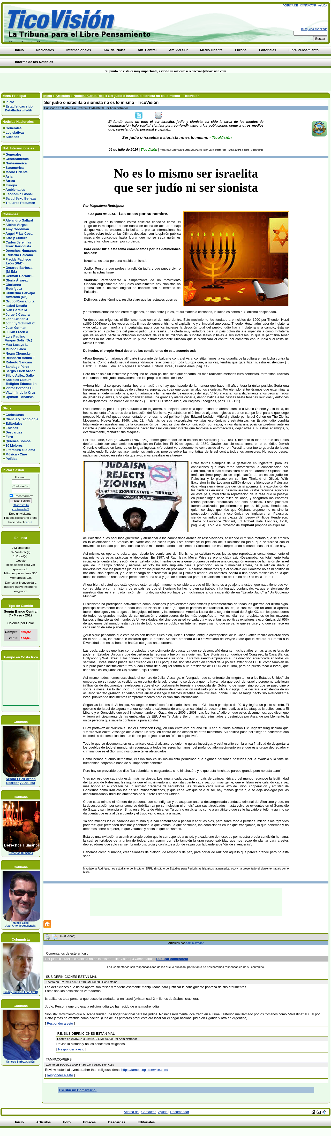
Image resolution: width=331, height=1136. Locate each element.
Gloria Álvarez (17, 280)
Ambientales (15, 190)
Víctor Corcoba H (19, 388)
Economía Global (19, 194)
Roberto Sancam (19, 362)
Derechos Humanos (21, 251)
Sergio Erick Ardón (20, 371)
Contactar (308, 5)
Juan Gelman (16, 328)
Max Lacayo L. (17, 345)
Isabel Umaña (16, 306)
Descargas (14, 432)
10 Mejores (14, 445)
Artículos (63, 96)
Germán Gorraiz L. (20, 276)
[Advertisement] (79, 82)
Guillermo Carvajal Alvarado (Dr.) (19, 295)
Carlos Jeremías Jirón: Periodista (17, 244)
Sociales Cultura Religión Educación (19, 382)
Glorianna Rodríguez (12, 287)
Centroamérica (17, 159)
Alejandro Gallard (19, 220)
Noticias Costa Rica (88, 96)
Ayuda (322, 5)
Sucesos (12, 137)
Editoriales (14, 423)
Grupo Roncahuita (20, 301)
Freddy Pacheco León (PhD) (17, 261)
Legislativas (15, 132)
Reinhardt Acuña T (20, 358)
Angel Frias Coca (19, 233)
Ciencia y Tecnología (22, 419)
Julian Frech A (17, 332)
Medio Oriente (17, 172)
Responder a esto (60, 1023)
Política (12, 459)
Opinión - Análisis (20, 397)
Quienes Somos (18, 441)
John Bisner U (17, 319)
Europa (11, 185)
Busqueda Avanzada (314, 29)
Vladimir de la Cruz (20, 392)
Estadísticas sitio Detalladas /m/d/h (18, 108)
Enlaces (12, 428)
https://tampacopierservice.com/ (144, 1070)
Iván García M (16, 310)
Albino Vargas (16, 225)
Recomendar (179, 1112)
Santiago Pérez (17, 367)
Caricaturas (15, 415)
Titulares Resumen (20, 203)
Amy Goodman (17, 229)
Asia (8, 176)
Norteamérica (16, 163)
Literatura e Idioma (20, 450)
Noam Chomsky (18, 353)
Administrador (194, 942)
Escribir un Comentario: (78, 1090)
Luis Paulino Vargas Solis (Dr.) (17, 338)
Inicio (10, 102)
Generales (14, 128)
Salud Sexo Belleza (21, 198)
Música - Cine (16, 454)
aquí (29, 522)
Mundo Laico (16, 349)
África (10, 181)
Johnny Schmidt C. (21, 323)
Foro (9, 437)
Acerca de (290, 5)
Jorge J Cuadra (18, 314)
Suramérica (15, 168)
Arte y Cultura (16, 238)
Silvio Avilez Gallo (20, 375)
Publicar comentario (172, 959)
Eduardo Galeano (19, 255)
